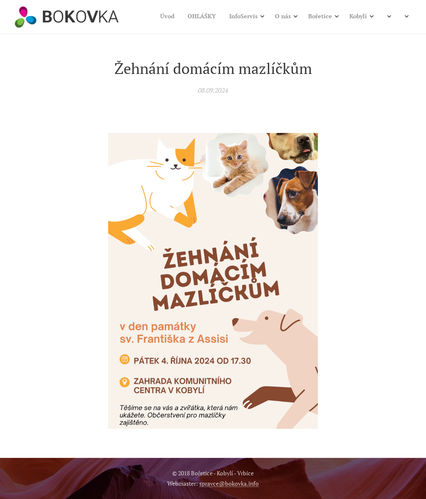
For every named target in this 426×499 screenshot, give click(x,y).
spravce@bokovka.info (229, 483)
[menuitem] (290, 17)
